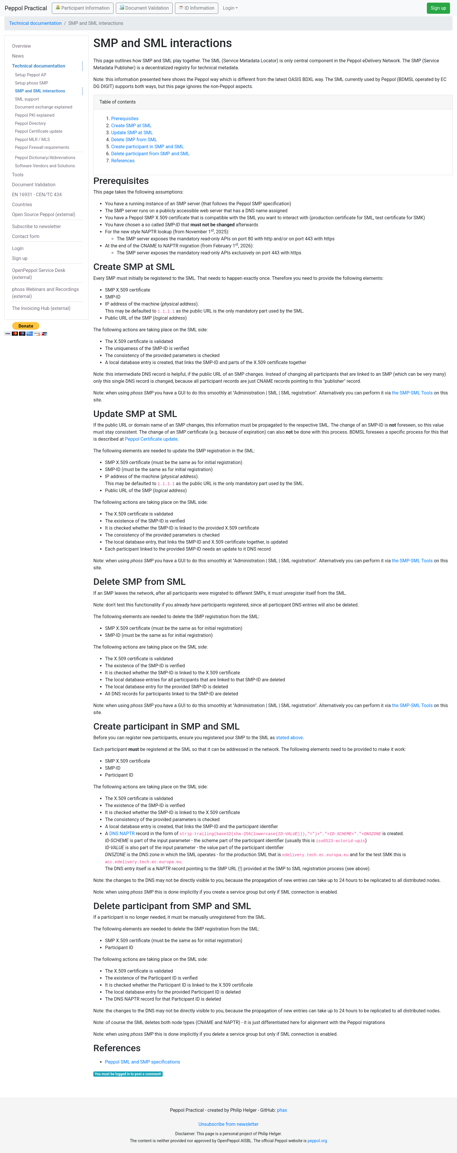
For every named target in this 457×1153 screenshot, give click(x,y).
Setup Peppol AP (30, 75)
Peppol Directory (30, 123)
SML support (27, 99)
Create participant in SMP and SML (147, 146)
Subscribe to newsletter (36, 226)
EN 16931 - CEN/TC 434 (37, 194)
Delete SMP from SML (134, 139)
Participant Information (83, 8)
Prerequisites (125, 118)
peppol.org (317, 1140)
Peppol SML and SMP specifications (142, 1062)
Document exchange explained (43, 107)
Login (17, 248)
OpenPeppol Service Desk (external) (38, 274)
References (123, 160)
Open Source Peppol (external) (43, 214)
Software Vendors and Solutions (45, 165)
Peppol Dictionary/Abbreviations (45, 157)
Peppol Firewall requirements (42, 147)
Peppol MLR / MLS (32, 139)
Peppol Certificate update (38, 131)
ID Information (196, 8)
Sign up (438, 8)
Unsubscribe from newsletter (229, 1124)
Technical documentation (35, 23)
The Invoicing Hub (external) (41, 308)
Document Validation (144, 8)
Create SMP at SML (131, 125)
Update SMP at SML (132, 132)
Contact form (25, 236)
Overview (21, 46)
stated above (289, 737)
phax (282, 1110)
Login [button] (228, 8)
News (18, 56)
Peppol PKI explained (34, 115)
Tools (17, 174)
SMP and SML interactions (40, 91)
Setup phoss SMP (31, 83)
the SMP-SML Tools (412, 393)
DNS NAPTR (122, 833)
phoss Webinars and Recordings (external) (45, 293)
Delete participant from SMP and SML (150, 153)
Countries (22, 204)
